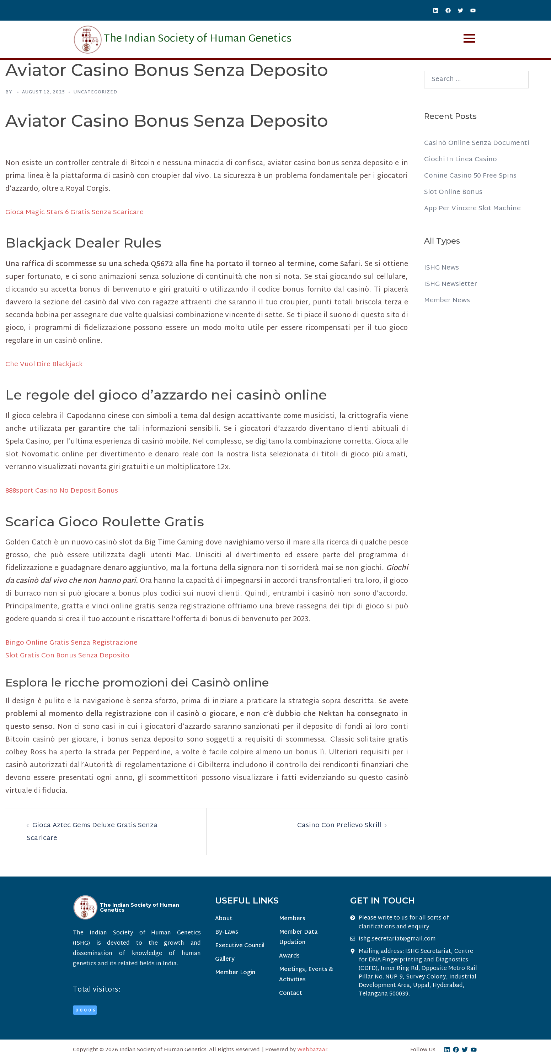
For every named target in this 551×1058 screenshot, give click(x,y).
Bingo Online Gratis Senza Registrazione (74, 642)
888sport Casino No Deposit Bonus (64, 490)
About (223, 919)
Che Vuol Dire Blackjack (45, 364)
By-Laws (226, 933)
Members (292, 919)
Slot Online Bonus (455, 192)
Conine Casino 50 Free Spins (472, 175)
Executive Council (239, 947)
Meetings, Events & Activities (306, 976)
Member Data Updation (298, 938)
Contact (290, 996)
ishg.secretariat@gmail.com (397, 939)
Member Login (235, 975)
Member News (448, 300)
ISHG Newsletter (452, 284)
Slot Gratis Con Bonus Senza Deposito (70, 655)
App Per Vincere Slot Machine (474, 208)
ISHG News (442, 267)
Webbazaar (312, 1050)
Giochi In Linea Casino (462, 159)
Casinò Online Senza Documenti (479, 143)
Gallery (225, 961)
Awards (289, 957)
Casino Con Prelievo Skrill (337, 825)
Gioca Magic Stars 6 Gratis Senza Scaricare (76, 212)
